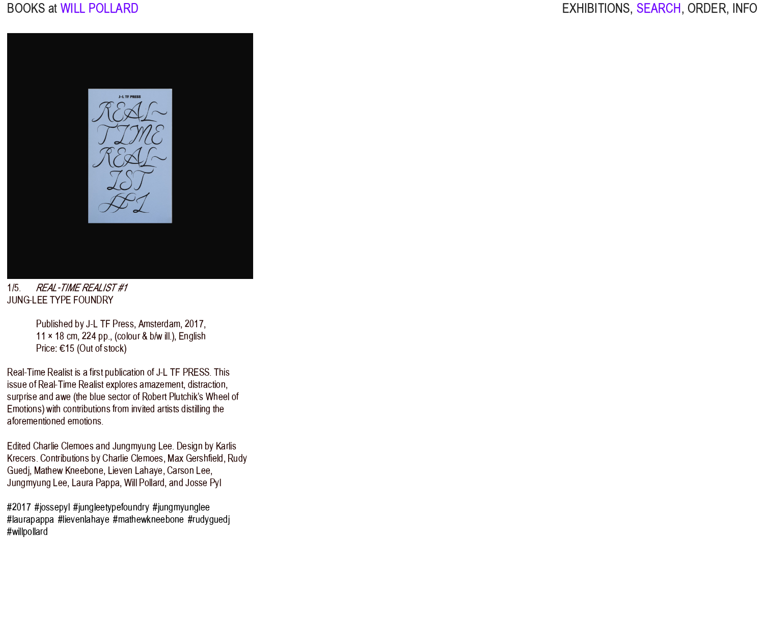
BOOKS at (32, 15)
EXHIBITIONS (596, 15)
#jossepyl (52, 507)
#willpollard (27, 531)
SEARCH (659, 15)
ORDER (707, 15)
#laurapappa (30, 519)
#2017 (19, 507)
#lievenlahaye (84, 519)
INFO (745, 15)
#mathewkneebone (148, 519)
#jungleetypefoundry (111, 507)
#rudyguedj (209, 519)
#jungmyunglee (181, 507)
